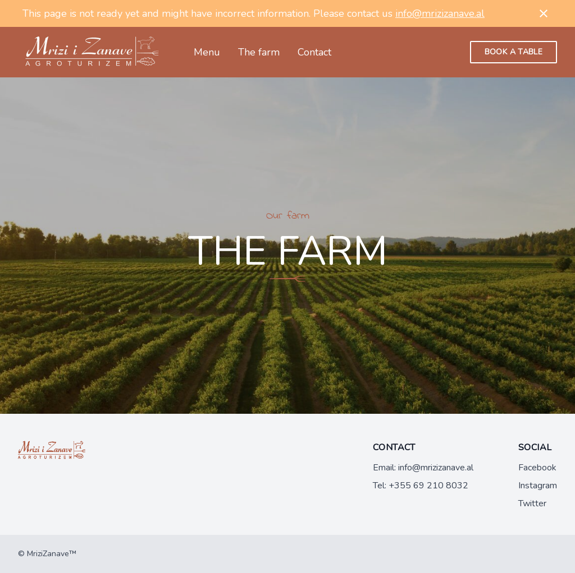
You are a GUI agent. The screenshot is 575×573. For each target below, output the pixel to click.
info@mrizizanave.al (440, 13)
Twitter (532, 503)
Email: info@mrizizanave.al (423, 467)
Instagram (537, 485)
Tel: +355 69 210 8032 (420, 485)
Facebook (537, 467)
